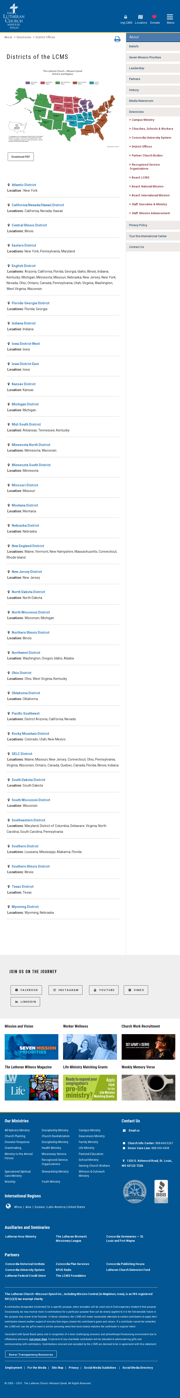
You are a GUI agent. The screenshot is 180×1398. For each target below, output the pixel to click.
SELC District (22, 754)
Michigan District (25, 404)
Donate (155, 22)
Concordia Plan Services (72, 1264)
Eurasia (40, 1207)
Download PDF (20, 156)
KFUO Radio (63, 1270)
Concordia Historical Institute (25, 1264)
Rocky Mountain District (30, 733)
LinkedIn (25, 1001)
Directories (24, 37)
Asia (28, 1207)
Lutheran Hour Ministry (20, 1236)
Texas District (23, 886)
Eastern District (24, 245)
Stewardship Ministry (55, 1171)
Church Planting (15, 1136)
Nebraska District (25, 525)
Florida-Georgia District (30, 303)
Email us (134, 1130)
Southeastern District (28, 820)
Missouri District (25, 485)
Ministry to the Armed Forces (19, 1156)
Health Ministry (51, 1148)
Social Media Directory (137, 1367)
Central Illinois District (29, 225)
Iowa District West (26, 344)
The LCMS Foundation (71, 1275)
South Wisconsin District (31, 800)
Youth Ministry (51, 1181)
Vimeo (136, 990)
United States (76, 1207)
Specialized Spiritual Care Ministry (18, 1173)
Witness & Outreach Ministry (92, 1173)
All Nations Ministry (17, 1130)
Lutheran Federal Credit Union (25, 1275)
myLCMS (126, 22)
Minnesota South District (31, 465)
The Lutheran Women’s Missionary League (71, 1238)
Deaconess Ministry (92, 1136)
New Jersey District (27, 572)
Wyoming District (25, 907)
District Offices (45, 37)
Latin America (56, 1207)
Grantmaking (13, 1148)
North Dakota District (28, 592)
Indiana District (24, 323)
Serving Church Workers (94, 1165)
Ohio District (21, 673)
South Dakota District (28, 780)
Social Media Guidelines (100, 1367)
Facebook (26, 990)
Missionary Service (54, 1154)
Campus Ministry (90, 1130)
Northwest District (26, 653)
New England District (28, 546)
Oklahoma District (26, 693)
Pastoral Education (91, 1154)
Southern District (25, 846)
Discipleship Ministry (55, 1130)
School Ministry (89, 1160)
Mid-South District (26, 424)
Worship (10, 1181)
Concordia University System (25, 1270)
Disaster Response (17, 1142)
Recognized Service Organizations (55, 1162)
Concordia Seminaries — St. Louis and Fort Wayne (125, 1238)
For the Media (36, 1367)
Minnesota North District (31, 445)
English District (24, 266)
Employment (13, 1367)
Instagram (65, 990)
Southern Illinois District (31, 866)
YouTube (104, 990)
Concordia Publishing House (125, 1264)
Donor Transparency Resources (31, 1354)
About (8, 37)
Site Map (57, 1367)
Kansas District (24, 384)
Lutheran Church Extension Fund (128, 1270)
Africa (18, 1207)
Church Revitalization (56, 1136)
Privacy (74, 1367)
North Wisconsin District (31, 612)
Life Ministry (86, 1148)
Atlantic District (24, 185)
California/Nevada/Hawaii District (38, 205)
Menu (170, 22)
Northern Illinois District (30, 632)
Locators (141, 22)
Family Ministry (88, 1142)
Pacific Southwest (26, 713)
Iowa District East (25, 364)
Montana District (25, 505)
